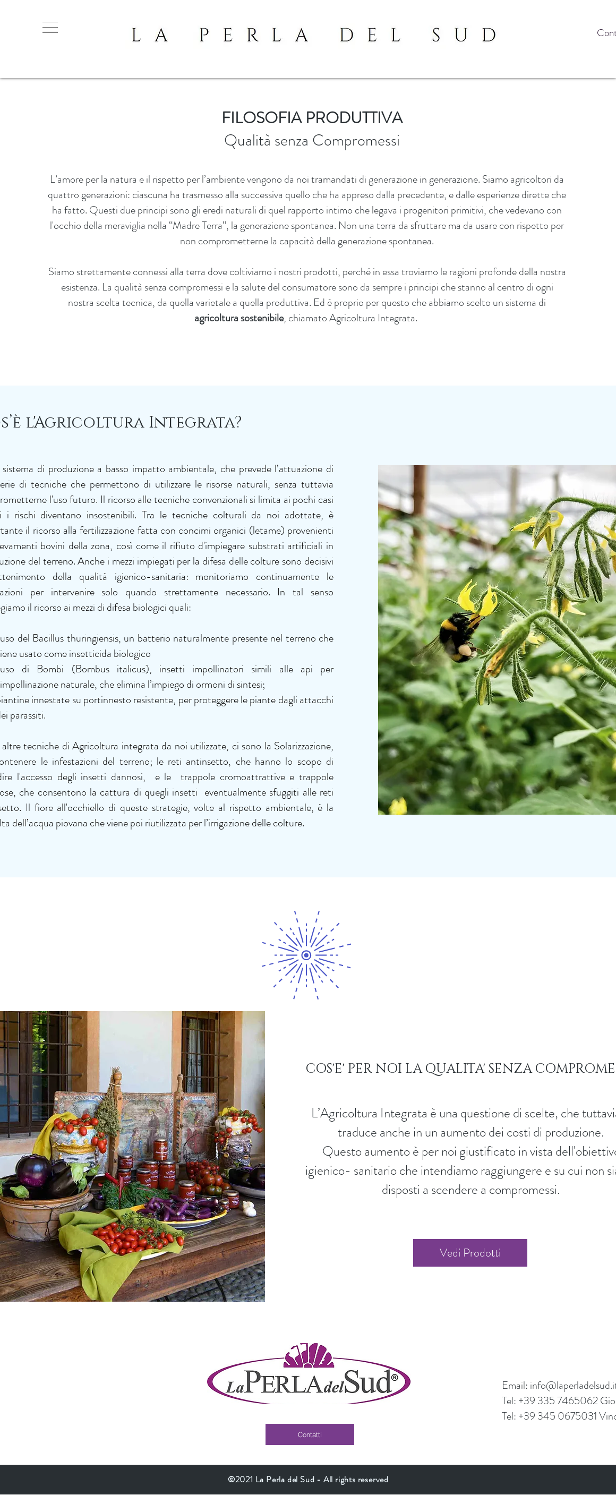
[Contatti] (310, 1434)
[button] (50, 27)
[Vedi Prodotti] (470, 1253)
